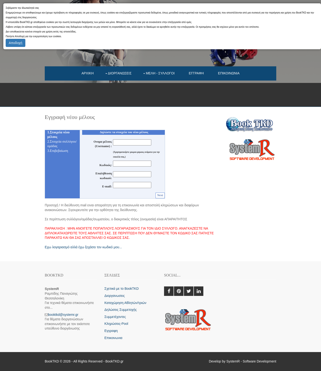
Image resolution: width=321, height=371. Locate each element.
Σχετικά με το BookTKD (121, 288)
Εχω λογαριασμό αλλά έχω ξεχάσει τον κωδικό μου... (83, 247)
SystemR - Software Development (251, 361)
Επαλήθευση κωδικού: (103, 176)
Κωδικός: (105, 165)
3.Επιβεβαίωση (57, 151)
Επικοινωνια (229, 73)
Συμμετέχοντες (115, 317)
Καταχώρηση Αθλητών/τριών (125, 303)
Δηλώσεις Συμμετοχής (120, 310)
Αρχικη (87, 73)
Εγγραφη (196, 73)
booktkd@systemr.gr (63, 315)
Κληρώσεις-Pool (116, 324)
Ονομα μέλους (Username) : (103, 144)
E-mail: (107, 186)
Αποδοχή (15, 43)
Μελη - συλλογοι (160, 73)
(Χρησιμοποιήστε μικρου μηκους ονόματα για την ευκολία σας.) (136, 154)
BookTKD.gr (114, 361)
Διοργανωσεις (120, 73)
